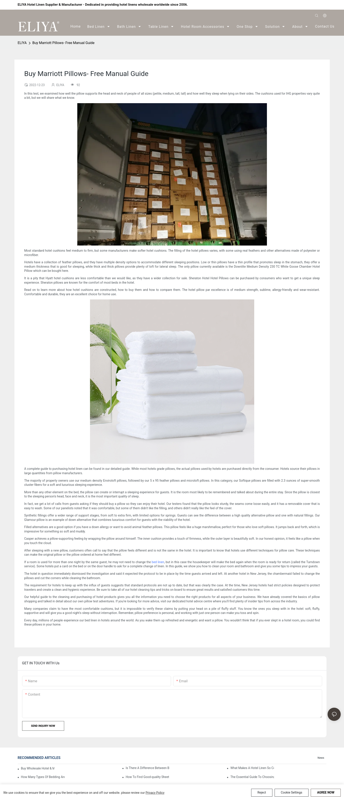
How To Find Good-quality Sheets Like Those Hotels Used (147, 777)
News (321, 757)
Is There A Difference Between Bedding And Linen (147, 768)
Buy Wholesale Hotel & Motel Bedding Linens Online (38, 768)
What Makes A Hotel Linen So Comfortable (252, 768)
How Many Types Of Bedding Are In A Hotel (43, 777)
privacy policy (155, 792)
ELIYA (22, 43)
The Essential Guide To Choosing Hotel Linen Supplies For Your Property (252, 777)
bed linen (158, 562)
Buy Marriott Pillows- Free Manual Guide (63, 43)
